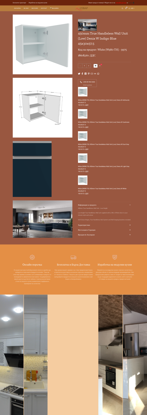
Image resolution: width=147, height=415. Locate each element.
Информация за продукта (104, 205)
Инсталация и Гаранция (104, 230)
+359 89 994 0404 (87, 82)
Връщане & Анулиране (104, 235)
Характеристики (104, 225)
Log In (130, 3)
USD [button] (132, 10)
